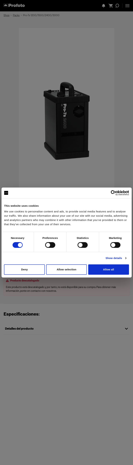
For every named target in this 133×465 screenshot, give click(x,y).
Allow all (108, 269)
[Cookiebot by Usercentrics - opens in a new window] (113, 192)
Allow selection (66, 269)
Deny (24, 269)
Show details (114, 258)
